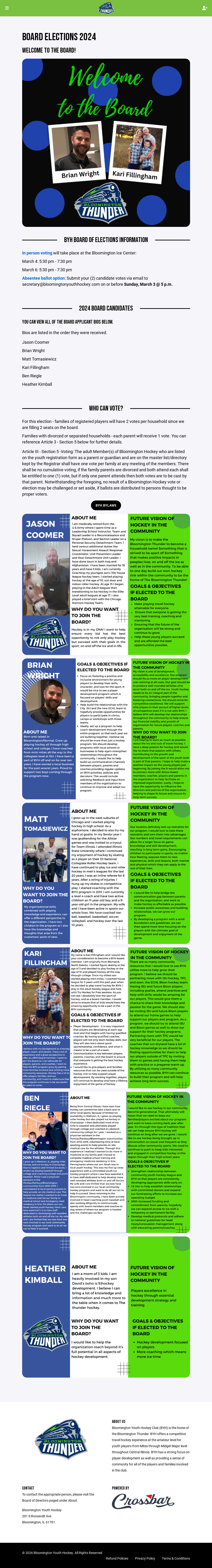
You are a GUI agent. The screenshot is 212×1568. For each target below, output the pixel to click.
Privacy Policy (145, 1558)
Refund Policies (117, 1558)
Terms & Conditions (176, 1558)
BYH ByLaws (106, 505)
